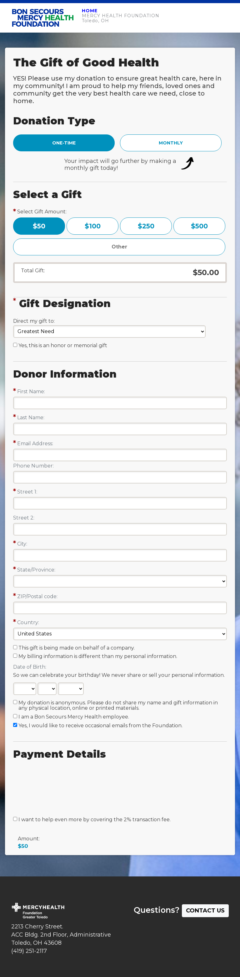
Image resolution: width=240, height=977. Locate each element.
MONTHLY (171, 143)
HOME (90, 10)
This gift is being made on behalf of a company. (76, 648)
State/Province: (36, 570)
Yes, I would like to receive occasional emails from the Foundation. (100, 726)
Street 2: (23, 518)
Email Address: (35, 444)
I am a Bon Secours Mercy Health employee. (73, 717)
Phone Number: (33, 466)
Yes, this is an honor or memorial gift (62, 345)
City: (22, 544)
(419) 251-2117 (29, 951)
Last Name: (30, 418)
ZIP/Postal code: (37, 596)
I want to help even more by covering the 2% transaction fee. (94, 820)
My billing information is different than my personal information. (97, 656)
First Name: (31, 391)
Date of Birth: (29, 667)
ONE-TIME (64, 143)
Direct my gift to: (34, 321)
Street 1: (27, 492)
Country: (28, 622)
